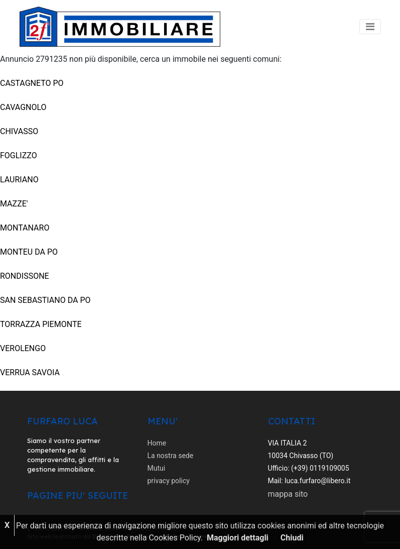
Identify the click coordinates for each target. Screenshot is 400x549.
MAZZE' (14, 203)
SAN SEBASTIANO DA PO (45, 300)
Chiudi (292, 537)
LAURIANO (19, 179)
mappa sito (288, 494)
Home (157, 443)
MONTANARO (24, 228)
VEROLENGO (23, 348)
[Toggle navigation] (370, 26)
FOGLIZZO (18, 155)
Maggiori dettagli (238, 537)
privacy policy (169, 481)
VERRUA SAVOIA (30, 372)
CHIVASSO (19, 131)
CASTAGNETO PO (32, 83)
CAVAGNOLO (23, 107)
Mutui (157, 468)
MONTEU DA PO (29, 252)
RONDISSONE (24, 276)
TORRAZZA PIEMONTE (41, 324)
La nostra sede (171, 456)
